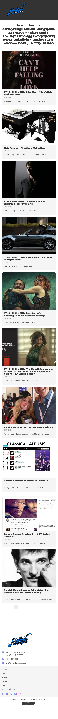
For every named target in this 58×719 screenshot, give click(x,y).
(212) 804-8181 (12, 659)
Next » (40, 607)
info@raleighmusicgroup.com (18, 663)
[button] (3, 693)
